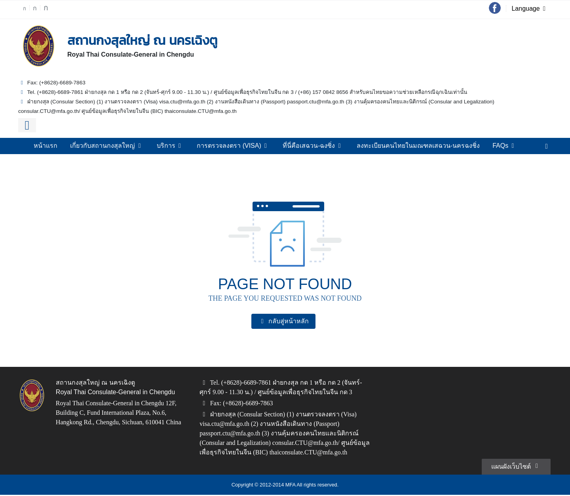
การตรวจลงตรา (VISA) (237, 146)
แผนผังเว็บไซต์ (516, 466)
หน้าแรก (57, 146)
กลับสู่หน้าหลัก (283, 321)
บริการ (178, 146)
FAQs (493, 146)
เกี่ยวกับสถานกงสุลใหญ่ (116, 146)
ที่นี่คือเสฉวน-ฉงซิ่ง (314, 146)
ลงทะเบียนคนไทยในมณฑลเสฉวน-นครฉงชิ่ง (412, 146)
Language (530, 9)
